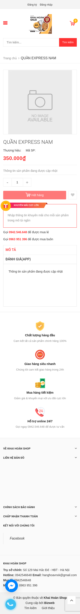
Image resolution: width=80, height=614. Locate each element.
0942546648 (23, 575)
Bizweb (49, 603)
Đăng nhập (46, 4)
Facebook (17, 538)
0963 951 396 (18, 239)
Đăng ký (32, 4)
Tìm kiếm (68, 42)
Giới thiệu (48, 608)
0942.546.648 (18, 232)
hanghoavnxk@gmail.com (59, 575)
